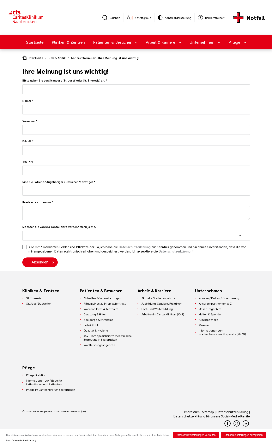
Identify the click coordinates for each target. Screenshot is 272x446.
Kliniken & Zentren (68, 42)
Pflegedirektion (36, 375)
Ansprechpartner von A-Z (215, 303)
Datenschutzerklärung (135, 247)
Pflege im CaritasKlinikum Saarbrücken (50, 389)
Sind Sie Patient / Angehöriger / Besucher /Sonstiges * (136, 188)
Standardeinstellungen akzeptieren (243, 435)
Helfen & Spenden (210, 314)
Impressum (192, 412)
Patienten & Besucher (113, 42)
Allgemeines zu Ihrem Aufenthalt (105, 303)
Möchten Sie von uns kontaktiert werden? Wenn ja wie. (136, 232)
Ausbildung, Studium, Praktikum (161, 303)
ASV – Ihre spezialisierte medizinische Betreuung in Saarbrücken (108, 337)
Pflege (235, 42)
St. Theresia (33, 298)
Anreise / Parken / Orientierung (219, 298)
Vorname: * (136, 127)
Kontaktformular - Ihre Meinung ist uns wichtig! (105, 58)
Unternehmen (202, 42)
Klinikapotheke (208, 319)
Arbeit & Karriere (161, 42)
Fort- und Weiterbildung (157, 309)
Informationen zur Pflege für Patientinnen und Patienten (44, 382)
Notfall (256, 17)
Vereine (204, 325)
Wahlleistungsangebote (99, 345)
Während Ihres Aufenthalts (101, 309)
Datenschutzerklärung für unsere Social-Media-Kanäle (211, 416)
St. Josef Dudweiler (38, 303)
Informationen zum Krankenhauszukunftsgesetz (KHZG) (222, 332)
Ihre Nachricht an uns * (136, 210)
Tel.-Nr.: (136, 167)
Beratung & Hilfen (95, 314)
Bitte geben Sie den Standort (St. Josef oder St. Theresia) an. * (136, 86)
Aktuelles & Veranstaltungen (102, 298)
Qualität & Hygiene (96, 330)
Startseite (34, 42)
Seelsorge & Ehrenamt (98, 319)
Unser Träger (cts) (210, 309)
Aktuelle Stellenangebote (158, 298)
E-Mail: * (136, 147)
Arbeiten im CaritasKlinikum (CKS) (162, 314)
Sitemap (208, 412)
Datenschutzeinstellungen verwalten (196, 435)
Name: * (136, 106)
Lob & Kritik (57, 58)
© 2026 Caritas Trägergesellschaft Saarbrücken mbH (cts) (54, 411)
